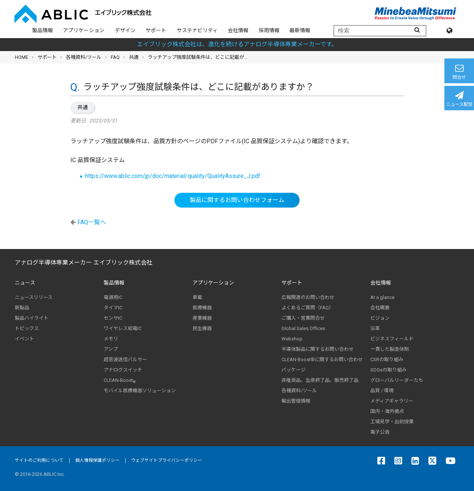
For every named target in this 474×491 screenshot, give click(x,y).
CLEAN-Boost (120, 380)
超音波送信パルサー (125, 359)
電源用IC (113, 297)
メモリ (111, 339)
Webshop (292, 339)
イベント (24, 339)
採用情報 (269, 30)
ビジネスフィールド (392, 339)
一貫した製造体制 (389, 349)
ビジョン (380, 318)
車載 (197, 297)
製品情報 (42, 30)
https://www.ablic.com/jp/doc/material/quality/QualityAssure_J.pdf (172, 175)
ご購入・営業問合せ (303, 318)
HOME (21, 57)
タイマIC (113, 307)
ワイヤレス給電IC (122, 328)
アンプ (111, 349)
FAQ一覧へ (91, 222)
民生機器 (202, 328)
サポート (156, 30)
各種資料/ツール (83, 57)
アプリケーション (83, 30)
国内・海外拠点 (387, 411)
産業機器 (202, 318)
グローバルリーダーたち (396, 380)
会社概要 (380, 307)
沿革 (375, 328)
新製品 (22, 307)
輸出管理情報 (295, 401)
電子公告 (380, 432)
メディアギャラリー (391, 401)
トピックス (27, 328)
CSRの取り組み (386, 359)
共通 (82, 107)
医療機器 (202, 307)
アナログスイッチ (123, 370)
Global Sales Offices (303, 328)
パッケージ (293, 370)
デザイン (125, 30)
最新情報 (300, 30)
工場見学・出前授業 (392, 421)
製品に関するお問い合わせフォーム (237, 200)
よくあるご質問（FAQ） (307, 307)
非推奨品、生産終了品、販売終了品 (319, 380)
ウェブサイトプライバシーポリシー (166, 460)
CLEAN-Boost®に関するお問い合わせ (322, 359)
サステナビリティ (197, 30)
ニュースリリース (34, 297)
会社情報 (238, 30)
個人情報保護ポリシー (97, 460)
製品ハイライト (32, 318)
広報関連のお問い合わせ (307, 297)
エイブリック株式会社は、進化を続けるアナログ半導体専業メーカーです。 (237, 44)
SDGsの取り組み (388, 370)
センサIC (113, 318)
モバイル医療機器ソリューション (140, 390)
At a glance (382, 297)
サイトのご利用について (39, 460)
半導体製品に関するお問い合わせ (317, 349)
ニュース (25, 283)
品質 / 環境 (382, 390)
